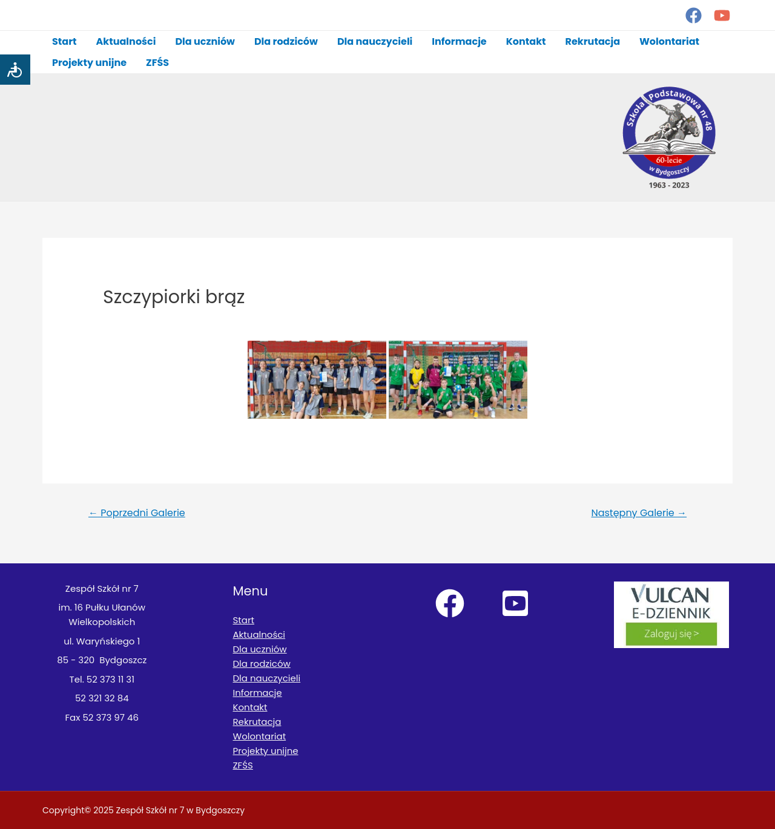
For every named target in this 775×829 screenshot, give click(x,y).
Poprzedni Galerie (136, 513)
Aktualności (126, 41)
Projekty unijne (89, 63)
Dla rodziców (286, 41)
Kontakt (526, 41)
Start (64, 41)
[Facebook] (693, 15)
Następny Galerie (639, 513)
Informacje (459, 41)
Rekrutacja (593, 41)
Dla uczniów (205, 41)
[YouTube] (722, 15)
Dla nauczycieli (374, 41)
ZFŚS (157, 63)
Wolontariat (669, 41)
